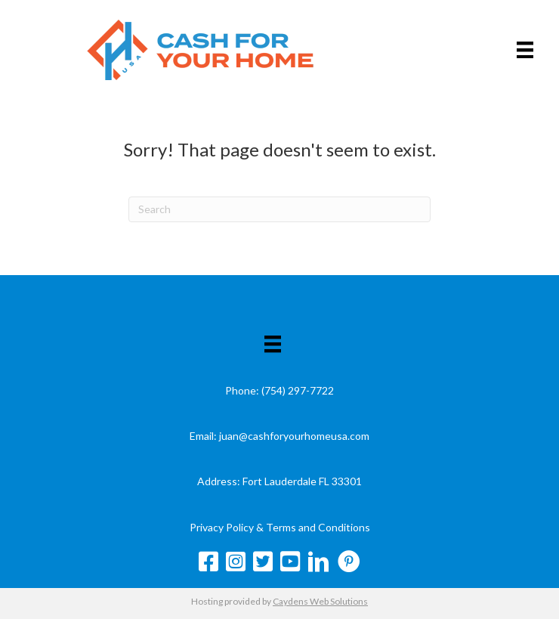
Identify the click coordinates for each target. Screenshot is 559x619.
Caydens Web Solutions (320, 601)
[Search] (279, 209)
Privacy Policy (222, 527)
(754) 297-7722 (297, 390)
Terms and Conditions (318, 527)
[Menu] (525, 49)
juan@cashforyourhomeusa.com (294, 435)
